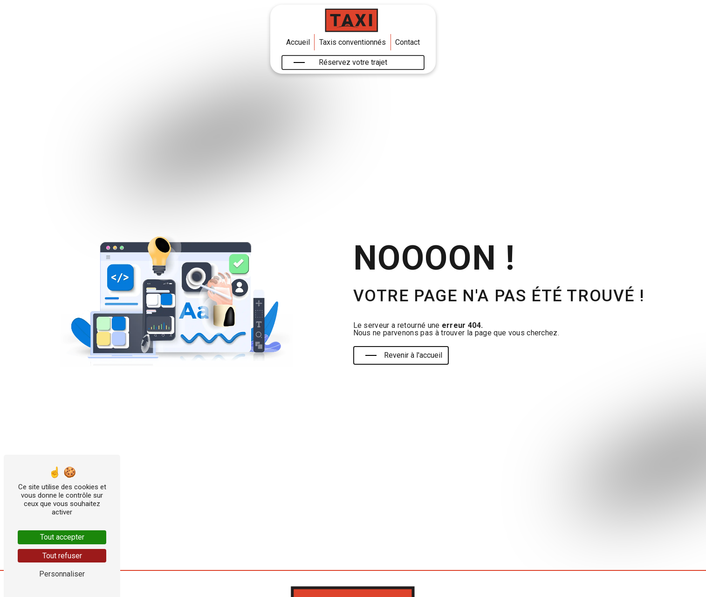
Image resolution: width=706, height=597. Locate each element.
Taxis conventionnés (352, 42)
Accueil (298, 42)
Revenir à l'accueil (403, 355)
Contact (407, 42)
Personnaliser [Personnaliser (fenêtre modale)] (62, 573)
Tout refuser (62, 555)
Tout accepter (62, 537)
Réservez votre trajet (340, 62)
